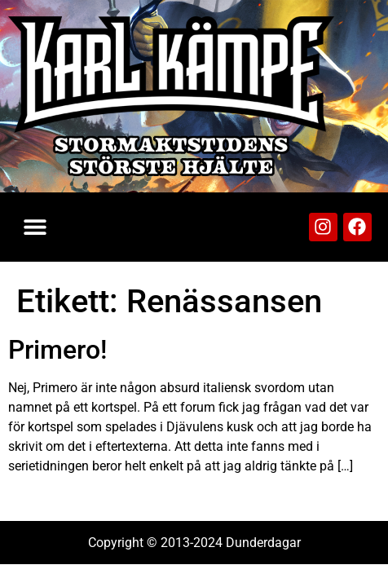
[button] (34, 227)
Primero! (57, 349)
